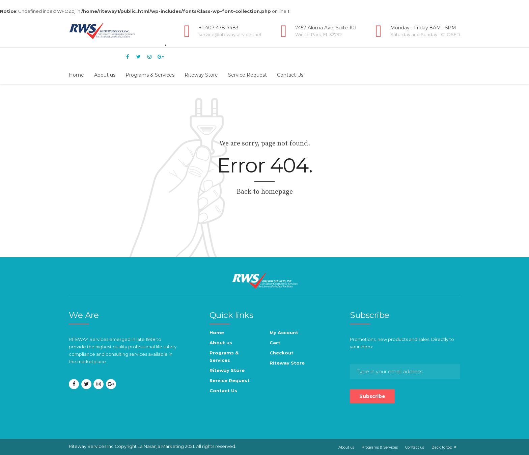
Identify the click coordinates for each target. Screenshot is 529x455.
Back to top (441, 447)
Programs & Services (150, 75)
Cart (275, 342)
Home (76, 75)
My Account (284, 332)
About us (104, 75)
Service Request (247, 75)
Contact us (414, 447)
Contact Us (290, 75)
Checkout (282, 352)
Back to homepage (264, 192)
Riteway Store (201, 75)
